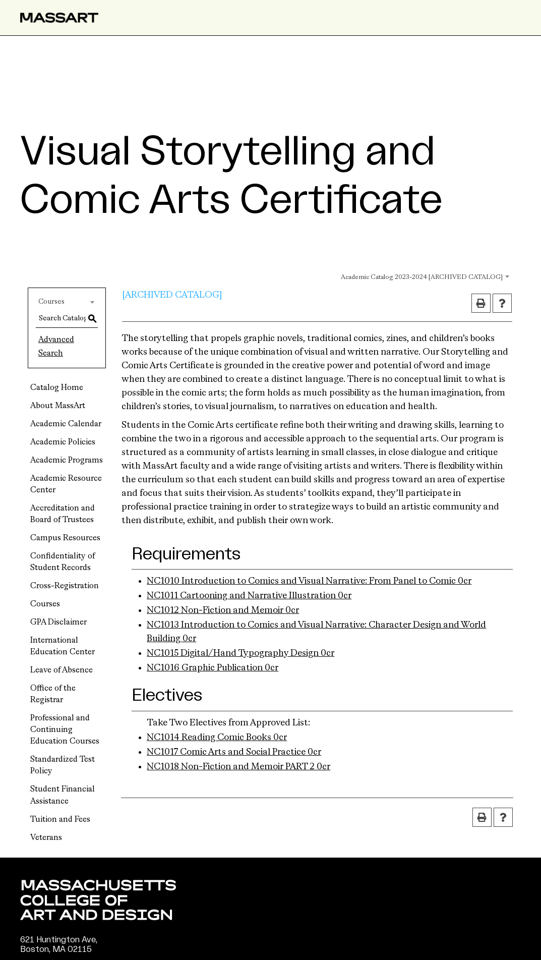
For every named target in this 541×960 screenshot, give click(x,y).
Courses (45, 604)
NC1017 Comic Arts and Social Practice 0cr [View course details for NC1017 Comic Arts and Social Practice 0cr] (234, 752)
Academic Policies (62, 442)
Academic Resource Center (66, 484)
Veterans (46, 838)
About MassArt (57, 406)
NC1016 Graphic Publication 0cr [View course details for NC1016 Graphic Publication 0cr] (212, 667)
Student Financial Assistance (62, 795)
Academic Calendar (65, 424)
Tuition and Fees (60, 820)
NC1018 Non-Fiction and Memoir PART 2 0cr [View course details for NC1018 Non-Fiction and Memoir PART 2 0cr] (238, 766)
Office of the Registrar (53, 694)
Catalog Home (56, 388)
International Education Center (62, 646)
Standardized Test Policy (62, 765)
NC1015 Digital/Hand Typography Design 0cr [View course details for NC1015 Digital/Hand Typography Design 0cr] (240, 653)
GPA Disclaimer (58, 622)
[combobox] (412, 276)
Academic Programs (66, 461)
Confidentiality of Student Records (62, 562)
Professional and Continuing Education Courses (64, 730)
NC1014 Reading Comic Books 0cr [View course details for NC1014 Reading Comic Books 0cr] (217, 737)
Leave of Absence (61, 670)
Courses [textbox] (51, 301)
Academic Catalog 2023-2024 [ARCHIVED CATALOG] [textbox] (422, 277)
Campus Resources (65, 538)
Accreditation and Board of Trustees (62, 514)
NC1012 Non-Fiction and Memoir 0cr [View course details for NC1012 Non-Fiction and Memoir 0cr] (223, 610)
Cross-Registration (64, 586)
